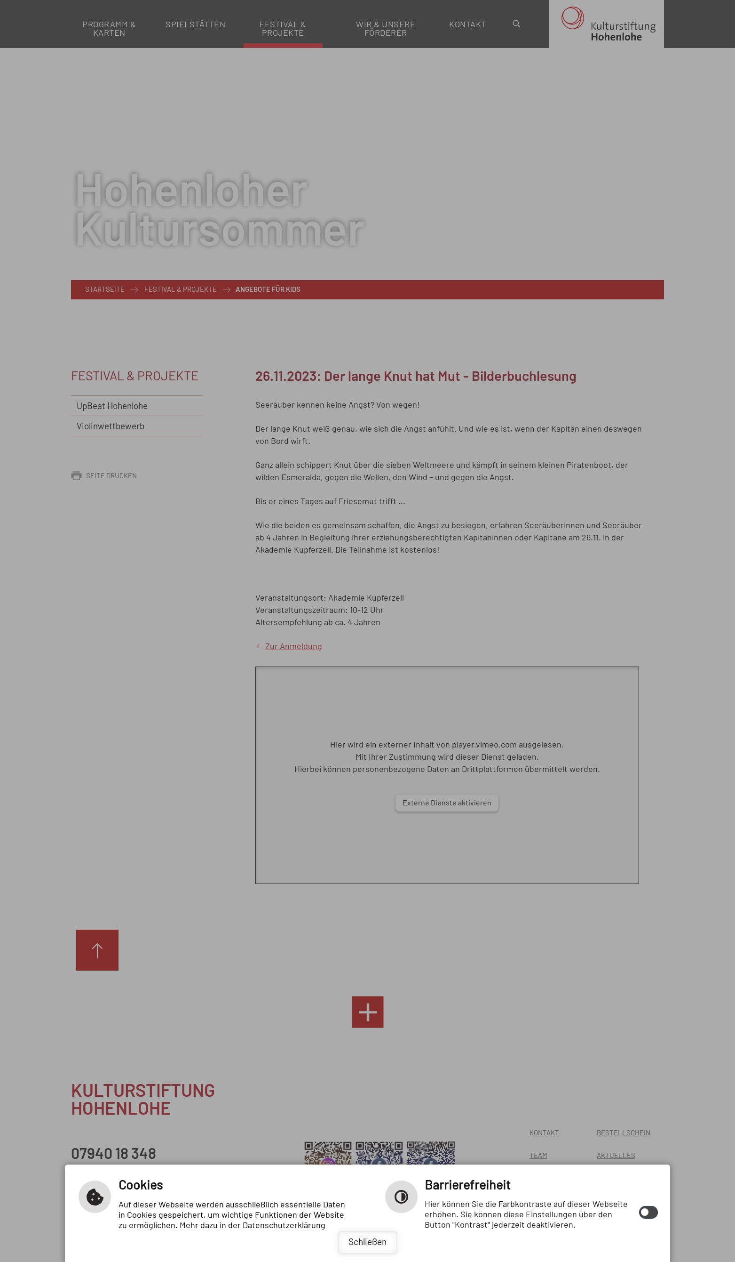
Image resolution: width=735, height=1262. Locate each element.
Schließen (367, 1242)
